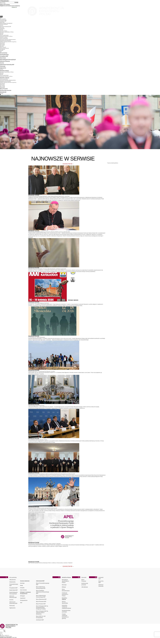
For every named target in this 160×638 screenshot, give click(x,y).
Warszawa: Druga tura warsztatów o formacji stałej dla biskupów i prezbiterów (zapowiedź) (47, 268)
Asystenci (22, 598)
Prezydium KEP (13, 588)
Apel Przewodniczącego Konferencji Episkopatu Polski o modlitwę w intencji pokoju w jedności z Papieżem (50, 562)
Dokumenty (12, 582)
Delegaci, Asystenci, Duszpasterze (25, 593)
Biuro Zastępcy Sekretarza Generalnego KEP (42, 592)
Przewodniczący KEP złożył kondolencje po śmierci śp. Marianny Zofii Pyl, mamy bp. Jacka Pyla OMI (49, 231)
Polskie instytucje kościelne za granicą (65, 616)
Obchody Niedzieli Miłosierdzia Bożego (36, 405)
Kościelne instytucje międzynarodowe (66, 607)
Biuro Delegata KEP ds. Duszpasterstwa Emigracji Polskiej (42, 607)
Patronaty (12, 605)
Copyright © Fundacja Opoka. (6, 636)
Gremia (11, 599)
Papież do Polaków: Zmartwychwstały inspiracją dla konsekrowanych (42, 508)
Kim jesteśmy (13, 577)
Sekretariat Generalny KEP (13, 602)
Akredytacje (85, 587)
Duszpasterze (23, 600)
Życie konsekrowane (66, 590)
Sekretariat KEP (40, 581)
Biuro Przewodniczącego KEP (42, 584)
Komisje (22, 583)
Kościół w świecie (64, 598)
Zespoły (22, 587)
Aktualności (12, 579)
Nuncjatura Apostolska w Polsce (65, 581)
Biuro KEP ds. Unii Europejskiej (41, 617)
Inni (21, 602)
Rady (21, 585)
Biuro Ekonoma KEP (41, 599)
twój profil (3, 3)
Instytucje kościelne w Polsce (65, 594)
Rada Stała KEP (13, 590)
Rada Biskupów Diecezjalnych (13, 593)
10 (71, 164)
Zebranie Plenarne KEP (13, 596)
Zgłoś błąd (14, 637)
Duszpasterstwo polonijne (66, 611)
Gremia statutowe (25, 581)
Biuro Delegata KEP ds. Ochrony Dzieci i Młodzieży (42, 612)
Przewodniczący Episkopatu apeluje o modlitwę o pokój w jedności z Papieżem (44, 543)
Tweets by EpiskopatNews (112, 163)
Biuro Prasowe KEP (41, 601)
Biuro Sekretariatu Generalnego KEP (41, 596)
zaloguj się (14, 7)
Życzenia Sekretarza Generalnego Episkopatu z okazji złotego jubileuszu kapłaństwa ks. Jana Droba (49, 196)
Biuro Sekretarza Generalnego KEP (40, 587)
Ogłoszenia (12, 608)
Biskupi (64, 587)
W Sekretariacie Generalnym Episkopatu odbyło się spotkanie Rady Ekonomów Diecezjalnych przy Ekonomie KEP (51, 473)
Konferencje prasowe (85, 584)
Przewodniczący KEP (13, 585)
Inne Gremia (23, 590)
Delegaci (22, 596)
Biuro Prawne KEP (41, 603)
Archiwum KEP (40, 620)
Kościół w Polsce (66, 577)
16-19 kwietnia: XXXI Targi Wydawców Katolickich (38, 303)
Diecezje (64, 584)
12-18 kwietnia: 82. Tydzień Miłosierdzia (36, 337)
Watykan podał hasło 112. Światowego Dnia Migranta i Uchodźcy (41, 371)
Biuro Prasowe (84, 580)
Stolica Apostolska (65, 602)
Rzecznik (84, 577)
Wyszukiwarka (5, 0)
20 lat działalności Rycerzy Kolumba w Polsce (37, 439)
